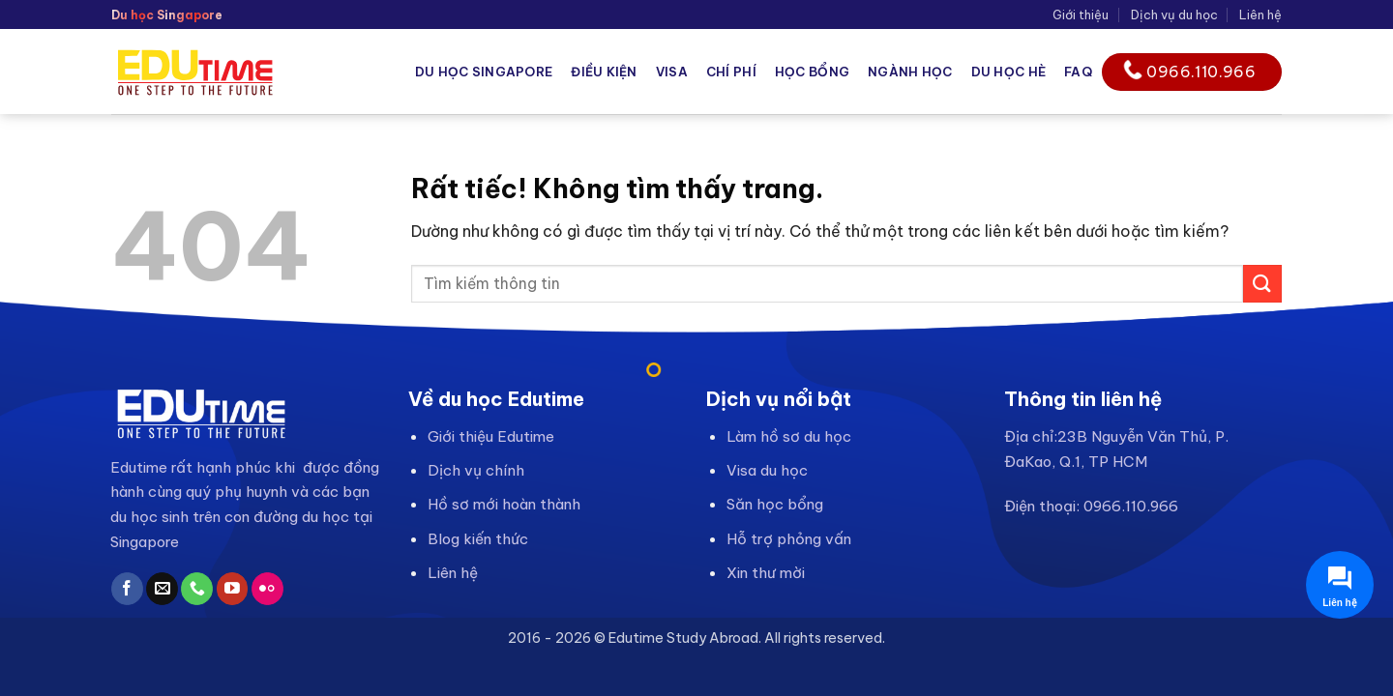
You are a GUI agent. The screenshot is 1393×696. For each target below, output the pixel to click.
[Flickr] (267, 588)
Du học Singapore (483, 71)
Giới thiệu (1080, 14)
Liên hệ (1260, 14)
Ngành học (910, 71)
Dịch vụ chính (476, 470)
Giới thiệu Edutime (491, 436)
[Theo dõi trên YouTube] (233, 588)
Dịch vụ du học (1174, 14)
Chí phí (731, 71)
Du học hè (1008, 71)
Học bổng (812, 71)
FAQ (1078, 71)
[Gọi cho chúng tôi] (197, 588)
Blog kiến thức (478, 539)
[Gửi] (1262, 284)
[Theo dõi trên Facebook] (127, 588)
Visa (672, 71)
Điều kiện (604, 71)
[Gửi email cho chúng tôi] (162, 588)
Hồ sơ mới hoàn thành (504, 504)
